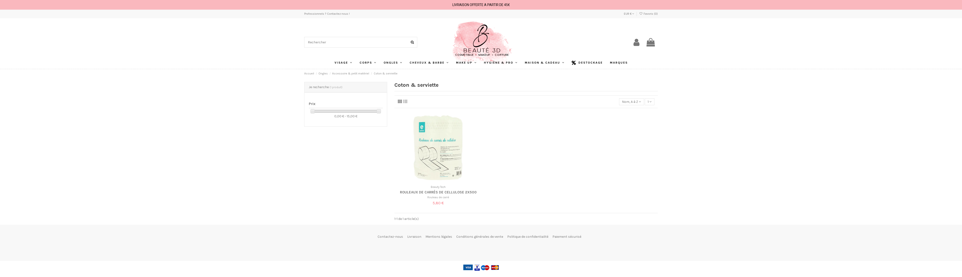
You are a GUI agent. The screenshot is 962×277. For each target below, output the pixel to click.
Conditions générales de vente (479, 237)
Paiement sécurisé (566, 237)
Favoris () (648, 13)
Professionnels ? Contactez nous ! (327, 13)
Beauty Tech (438, 187)
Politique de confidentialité (527, 237)
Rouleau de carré (438, 197)
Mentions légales (438, 237)
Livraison (414, 237)
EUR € (629, 13)
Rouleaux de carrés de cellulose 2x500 (438, 192)
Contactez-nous (390, 237)
